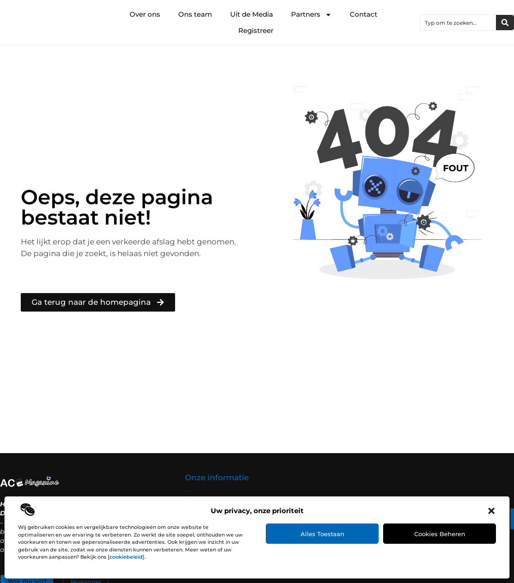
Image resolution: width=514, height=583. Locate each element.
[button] (491, 510)
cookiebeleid (126, 557)
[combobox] (458, 22)
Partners (311, 15)
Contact (363, 14)
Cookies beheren (439, 533)
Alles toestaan (322, 533)
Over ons (145, 14)
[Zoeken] (505, 22)
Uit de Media (251, 14)
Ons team (195, 14)
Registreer (255, 30)
